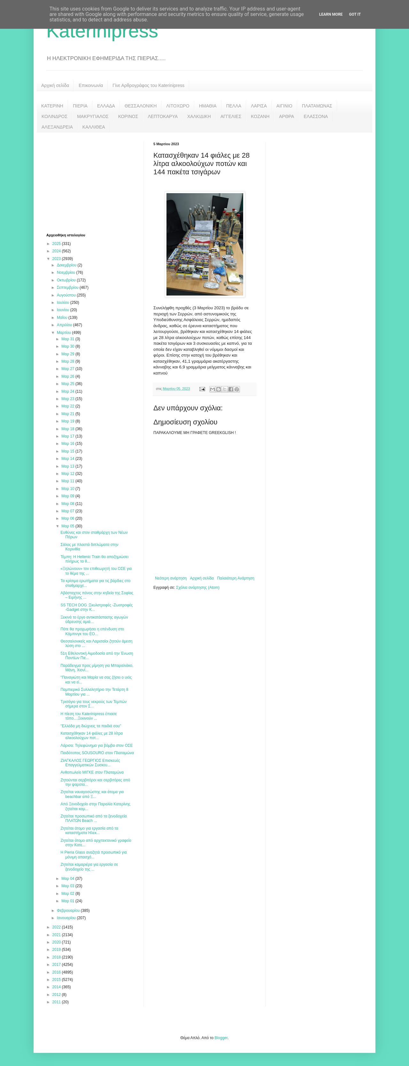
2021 (57, 935)
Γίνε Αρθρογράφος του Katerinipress (148, 85)
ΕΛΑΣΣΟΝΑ (316, 116)
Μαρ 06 (68, 518)
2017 (57, 964)
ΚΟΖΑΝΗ (260, 116)
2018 (57, 957)
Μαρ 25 (68, 384)
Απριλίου (65, 325)
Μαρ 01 (68, 901)
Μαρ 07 (68, 511)
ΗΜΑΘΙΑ (208, 105)
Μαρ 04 (68, 878)
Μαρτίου (64, 332)
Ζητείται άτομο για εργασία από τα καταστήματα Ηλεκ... (89, 830)
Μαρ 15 (68, 451)
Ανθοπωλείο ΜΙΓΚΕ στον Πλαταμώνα (92, 772)
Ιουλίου (63, 302)
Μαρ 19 (68, 421)
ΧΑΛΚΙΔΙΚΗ (199, 116)
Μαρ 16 (68, 443)
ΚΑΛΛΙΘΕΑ (93, 127)
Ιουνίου (63, 310)
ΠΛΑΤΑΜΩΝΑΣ (317, 105)
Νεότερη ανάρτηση (171, 578)
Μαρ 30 (68, 346)
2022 (57, 927)
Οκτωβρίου (67, 280)
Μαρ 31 (68, 339)
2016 (57, 972)
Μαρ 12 (68, 473)
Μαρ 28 (68, 361)
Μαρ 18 (68, 429)
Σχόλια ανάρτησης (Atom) (198, 587)
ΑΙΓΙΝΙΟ (284, 105)
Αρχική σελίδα (55, 85)
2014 (57, 987)
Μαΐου (62, 317)
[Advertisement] (94, 182)
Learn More (331, 14)
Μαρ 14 (68, 458)
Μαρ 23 (68, 399)
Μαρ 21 (68, 414)
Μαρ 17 (68, 436)
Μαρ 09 (68, 496)
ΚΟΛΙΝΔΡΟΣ (54, 116)
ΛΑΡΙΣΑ (259, 105)
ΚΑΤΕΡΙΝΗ (52, 105)
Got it (355, 14)
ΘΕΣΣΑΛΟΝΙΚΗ (141, 105)
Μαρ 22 (68, 406)
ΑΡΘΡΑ (286, 116)
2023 (57, 259)
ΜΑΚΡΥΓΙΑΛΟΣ (93, 116)
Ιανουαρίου (67, 918)
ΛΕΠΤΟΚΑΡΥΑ (163, 116)
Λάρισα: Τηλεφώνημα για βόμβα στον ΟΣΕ (96, 745)
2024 (57, 251)
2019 (57, 949)
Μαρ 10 (68, 488)
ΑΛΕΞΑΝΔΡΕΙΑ (57, 127)
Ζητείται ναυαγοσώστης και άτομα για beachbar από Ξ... (92, 794)
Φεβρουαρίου (69, 910)
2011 (57, 1002)
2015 (57, 979)
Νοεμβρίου (66, 272)
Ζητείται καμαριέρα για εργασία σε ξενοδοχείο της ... (89, 866)
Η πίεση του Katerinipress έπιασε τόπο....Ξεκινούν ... (88, 716)
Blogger (221, 1038)
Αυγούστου (67, 295)
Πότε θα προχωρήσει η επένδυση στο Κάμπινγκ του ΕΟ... (92, 631)
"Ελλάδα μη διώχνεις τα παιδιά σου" (90, 726)
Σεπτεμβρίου (68, 287)
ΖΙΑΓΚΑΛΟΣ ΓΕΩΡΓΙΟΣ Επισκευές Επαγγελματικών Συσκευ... (90, 762)
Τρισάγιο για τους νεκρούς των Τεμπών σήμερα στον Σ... (93, 703)
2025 (57, 243)
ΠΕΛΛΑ (234, 105)
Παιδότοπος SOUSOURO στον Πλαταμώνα (97, 753)
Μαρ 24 (68, 391)
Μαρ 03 (68, 886)
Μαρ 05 (68, 526)
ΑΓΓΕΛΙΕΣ (230, 116)
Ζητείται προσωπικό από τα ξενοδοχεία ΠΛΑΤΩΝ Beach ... (93, 818)
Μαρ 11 (68, 481)
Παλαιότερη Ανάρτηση (235, 578)
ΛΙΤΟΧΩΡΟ (177, 105)
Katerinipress (102, 31)
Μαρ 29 (68, 354)
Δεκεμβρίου (67, 265)
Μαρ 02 (68, 893)
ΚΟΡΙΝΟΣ (128, 116)
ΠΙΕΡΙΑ (80, 105)
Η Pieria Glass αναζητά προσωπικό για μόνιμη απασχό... (93, 854)
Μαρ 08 (68, 503)
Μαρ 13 (68, 466)
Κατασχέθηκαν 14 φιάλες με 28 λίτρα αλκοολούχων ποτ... (91, 735)
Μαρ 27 (68, 369)
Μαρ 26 (68, 376)
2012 (57, 994)
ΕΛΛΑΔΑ (106, 105)
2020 (57, 942)
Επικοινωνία (91, 85)
